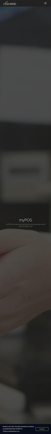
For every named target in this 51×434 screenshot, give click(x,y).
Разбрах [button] (42, 429)
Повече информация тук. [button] (11, 431)
